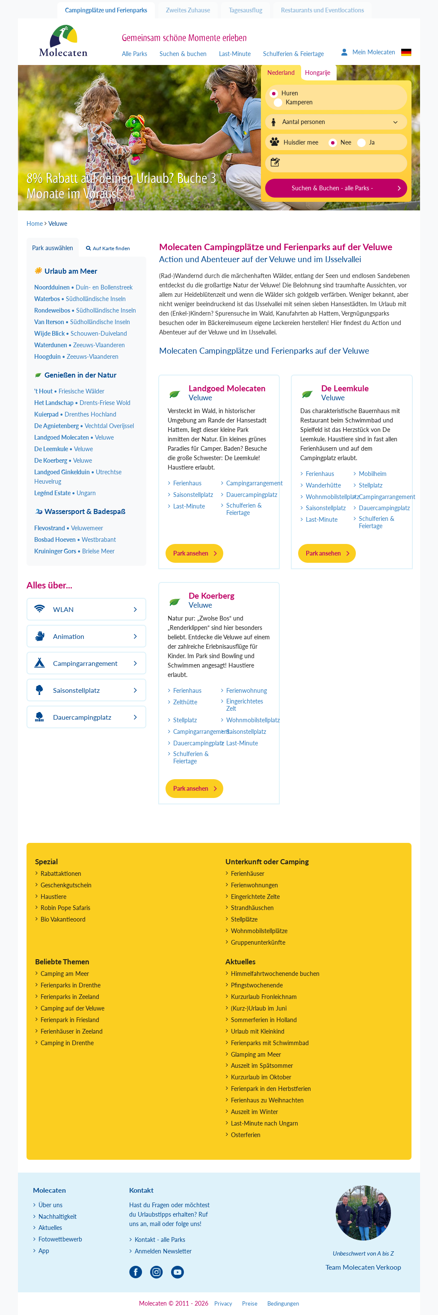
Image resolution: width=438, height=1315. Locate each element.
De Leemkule (345, 388)
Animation (58, 636)
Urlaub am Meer (65, 270)
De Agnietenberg (84, 425)
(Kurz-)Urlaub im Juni (259, 1008)
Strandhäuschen (252, 907)
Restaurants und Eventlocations (322, 10)
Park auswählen (52, 247)
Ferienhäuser (247, 873)
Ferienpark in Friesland (70, 1019)
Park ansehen (190, 553)
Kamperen (294, 102)
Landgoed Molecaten (227, 388)
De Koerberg (211, 595)
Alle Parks (134, 53)
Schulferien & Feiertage (293, 53)
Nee (345, 142)
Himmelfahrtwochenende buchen (275, 973)
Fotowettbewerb (60, 1239)
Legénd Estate (65, 492)
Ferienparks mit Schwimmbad (270, 1042)
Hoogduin (76, 356)
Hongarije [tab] (317, 72)
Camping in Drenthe (67, 1042)
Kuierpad (75, 414)
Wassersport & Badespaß (79, 511)
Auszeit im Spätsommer (262, 1065)
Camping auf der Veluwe (72, 1008)
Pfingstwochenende (257, 985)
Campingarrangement (254, 483)
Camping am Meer (65, 973)
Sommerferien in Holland (264, 1019)
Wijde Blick (80, 333)
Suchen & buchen (183, 53)
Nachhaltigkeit (57, 1216)
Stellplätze (244, 919)
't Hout (69, 391)
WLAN (53, 609)
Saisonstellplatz (193, 494)
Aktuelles (50, 1227)
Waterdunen (79, 345)
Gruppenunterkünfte (258, 942)
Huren (289, 93)
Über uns (50, 1205)
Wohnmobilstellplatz (332, 496)
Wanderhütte (323, 485)
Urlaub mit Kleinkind (257, 1031)
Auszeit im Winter (254, 1111)
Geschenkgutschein (66, 885)
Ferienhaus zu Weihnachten (267, 1100)
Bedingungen (283, 1303)
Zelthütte (185, 702)
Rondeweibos (85, 310)
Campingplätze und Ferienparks (106, 10)
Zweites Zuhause (188, 10)
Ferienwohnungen (254, 885)
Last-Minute (235, 53)
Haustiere (53, 896)
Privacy (223, 1303)
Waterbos (80, 298)
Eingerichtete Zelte (255, 896)
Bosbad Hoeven (75, 539)
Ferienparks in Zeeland (70, 996)
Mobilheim (373, 473)
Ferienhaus (187, 483)
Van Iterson (82, 321)
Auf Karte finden (108, 248)
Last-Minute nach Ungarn (264, 1123)
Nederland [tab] (281, 72)
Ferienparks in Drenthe (71, 985)
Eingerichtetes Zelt (244, 704)
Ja (372, 142)
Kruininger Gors (74, 551)
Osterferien (245, 1134)
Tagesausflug (245, 10)
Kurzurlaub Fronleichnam (264, 996)
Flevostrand (68, 528)
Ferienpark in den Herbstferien (271, 1088)
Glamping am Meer (256, 1054)
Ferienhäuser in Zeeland (72, 1031)
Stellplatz (370, 485)
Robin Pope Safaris (65, 907)
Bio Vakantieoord (63, 919)
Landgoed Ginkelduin (77, 476)
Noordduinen (83, 287)
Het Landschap (82, 402)
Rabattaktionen (61, 873)
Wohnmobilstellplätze (259, 930)
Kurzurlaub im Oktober (261, 1077)
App (43, 1250)
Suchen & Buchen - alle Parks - (332, 188)
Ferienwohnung (246, 690)
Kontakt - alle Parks (160, 1239)
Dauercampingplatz (251, 494)
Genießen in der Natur (75, 374)
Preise (249, 1303)
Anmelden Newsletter (163, 1251)
